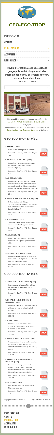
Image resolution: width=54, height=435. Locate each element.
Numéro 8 (46, 400)
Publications (27, 48)
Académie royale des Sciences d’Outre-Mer (26, 122)
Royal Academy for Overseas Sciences (22, 130)
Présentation (11, 36)
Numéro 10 (21, 400)
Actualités (10, 54)
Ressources (27, 60)
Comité (8, 42)
